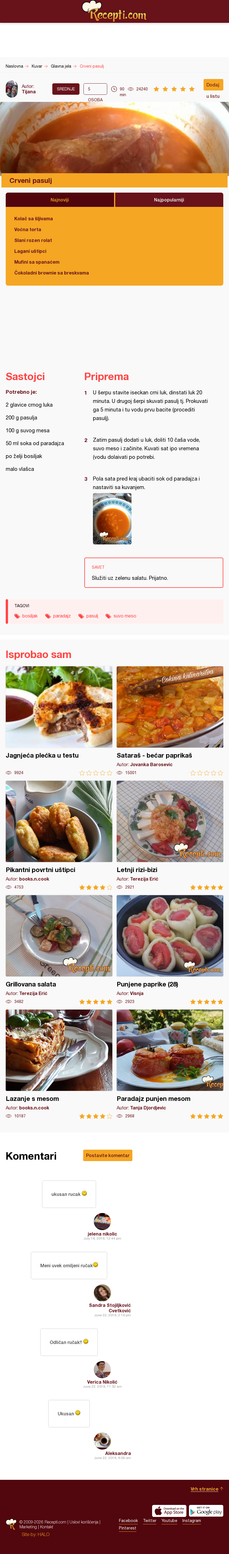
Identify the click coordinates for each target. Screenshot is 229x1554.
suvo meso (124, 615)
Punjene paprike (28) (170, 949)
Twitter (149, 1520)
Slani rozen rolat (33, 240)
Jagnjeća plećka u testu (59, 721)
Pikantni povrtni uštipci (59, 835)
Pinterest (127, 1528)
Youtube (169, 1520)
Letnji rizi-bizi (170, 835)
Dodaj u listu (213, 86)
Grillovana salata (59, 949)
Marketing (28, 1526)
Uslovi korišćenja (83, 1521)
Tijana (29, 91)
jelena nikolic (102, 1233)
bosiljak (30, 615)
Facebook (128, 1520)
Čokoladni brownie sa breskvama (51, 272)
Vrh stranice (204, 1489)
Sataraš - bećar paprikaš (170, 721)
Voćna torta (27, 229)
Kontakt (46, 1526)
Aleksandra (118, 1453)
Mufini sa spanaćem (36, 262)
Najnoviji (60, 199)
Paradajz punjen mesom (170, 1064)
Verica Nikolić (102, 1382)
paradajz (62, 615)
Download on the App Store (169, 1511)
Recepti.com (115, 11)
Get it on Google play (206, 1511)
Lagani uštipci (30, 251)
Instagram (191, 1520)
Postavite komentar (108, 1155)
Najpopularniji (169, 199)
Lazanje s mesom (59, 1064)
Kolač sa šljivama (33, 218)
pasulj (92, 615)
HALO (43, 1534)
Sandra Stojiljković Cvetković (110, 1307)
